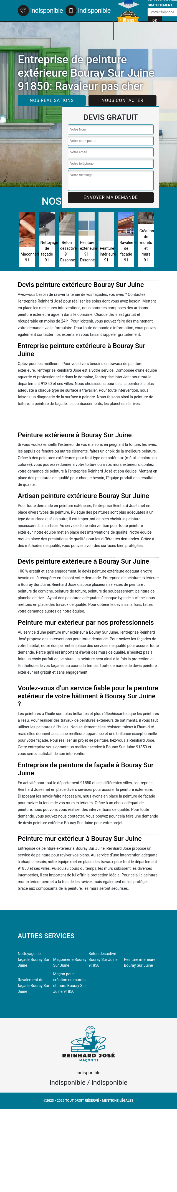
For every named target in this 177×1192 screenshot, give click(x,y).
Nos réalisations (52, 100)
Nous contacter (122, 100)
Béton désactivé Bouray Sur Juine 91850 (103, 959)
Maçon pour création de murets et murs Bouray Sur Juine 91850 (69, 983)
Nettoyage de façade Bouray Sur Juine (33, 959)
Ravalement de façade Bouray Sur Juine (33, 986)
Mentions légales (117, 1101)
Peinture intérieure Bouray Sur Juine (140, 962)
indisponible (40, 10)
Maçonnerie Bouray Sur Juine (70, 962)
